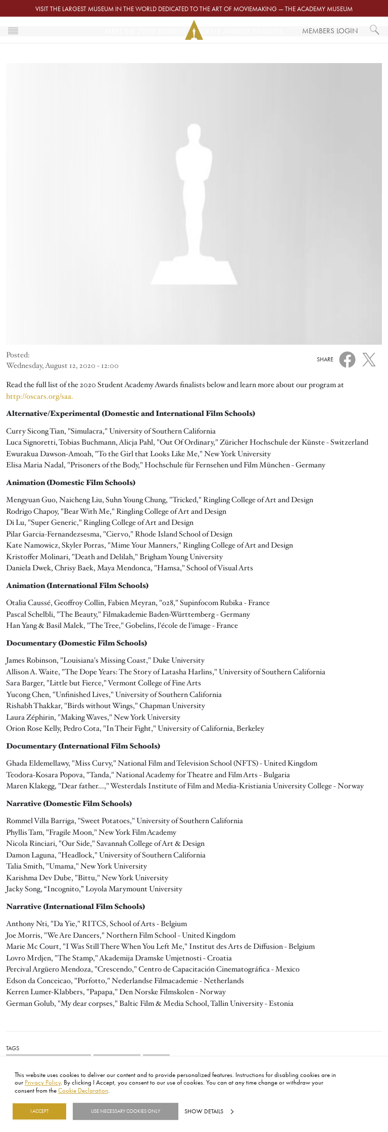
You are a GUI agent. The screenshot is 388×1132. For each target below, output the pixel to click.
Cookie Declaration (83, 1090)
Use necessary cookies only (125, 1111)
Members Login (330, 30)
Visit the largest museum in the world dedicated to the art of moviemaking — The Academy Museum (194, 9)
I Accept (39, 1111)
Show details (203, 1111)
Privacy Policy (43, 1083)
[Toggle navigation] (13, 30)
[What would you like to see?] (375, 30)
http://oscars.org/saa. (39, 396)
